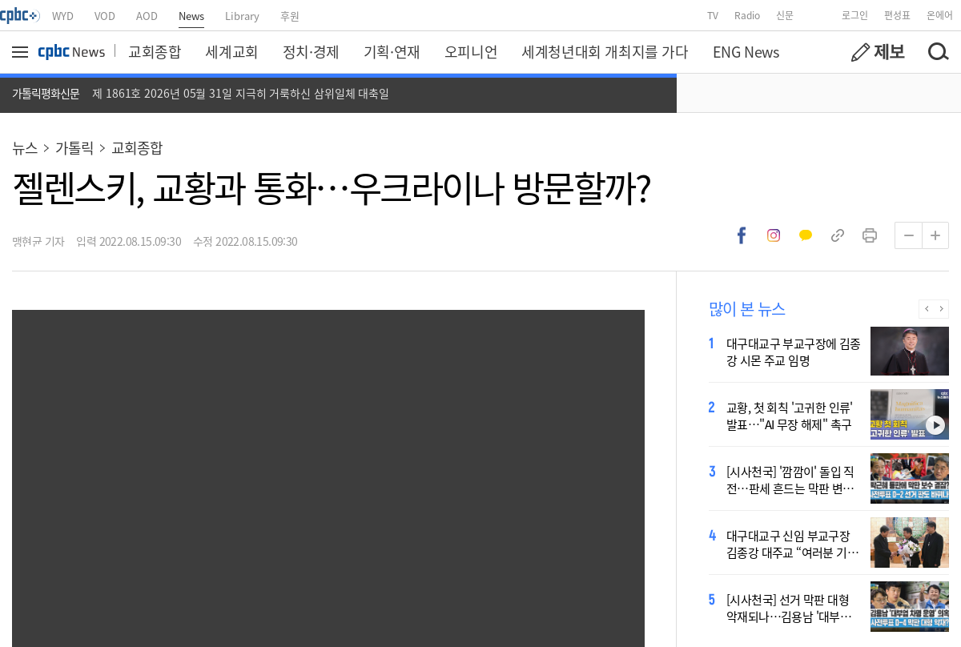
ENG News (746, 51)
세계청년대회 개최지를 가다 (604, 51)
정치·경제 (311, 51)
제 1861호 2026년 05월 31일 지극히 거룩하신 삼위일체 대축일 (240, 93)
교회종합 (154, 51)
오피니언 (470, 51)
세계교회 (231, 51)
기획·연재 (392, 51)
